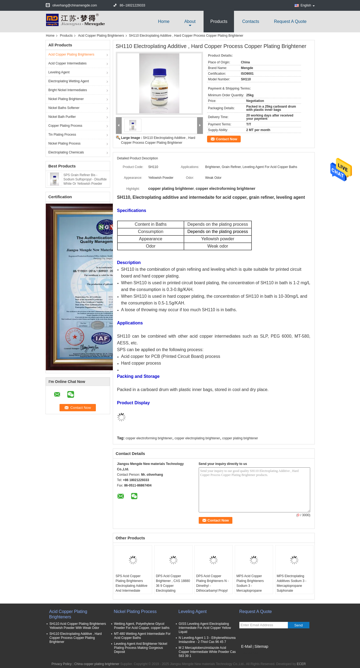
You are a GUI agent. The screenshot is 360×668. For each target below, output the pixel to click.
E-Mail (246, 646)
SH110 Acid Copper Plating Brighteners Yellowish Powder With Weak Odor (78, 626)
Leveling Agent (59, 72)
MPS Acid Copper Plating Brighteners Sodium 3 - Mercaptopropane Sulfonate (250, 585)
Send (298, 625)
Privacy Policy (61, 664)
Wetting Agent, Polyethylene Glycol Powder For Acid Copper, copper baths (142, 626)
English (307, 5)
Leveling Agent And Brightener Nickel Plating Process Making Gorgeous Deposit (140, 648)
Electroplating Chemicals (66, 152)
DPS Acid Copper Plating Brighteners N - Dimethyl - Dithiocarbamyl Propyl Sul (212, 585)
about (189, 21)
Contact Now (226, 139)
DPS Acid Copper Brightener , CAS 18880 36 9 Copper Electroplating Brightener (173, 585)
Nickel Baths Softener (63, 108)
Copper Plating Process (65, 126)
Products (218, 21)
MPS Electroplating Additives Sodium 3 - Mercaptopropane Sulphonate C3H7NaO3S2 (291, 585)
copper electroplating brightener (197, 438)
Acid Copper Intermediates (67, 63)
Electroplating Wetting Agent (68, 81)
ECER (301, 664)
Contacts (250, 21)
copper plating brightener (240, 438)
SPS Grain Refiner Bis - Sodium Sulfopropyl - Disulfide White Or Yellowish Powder (85, 179)
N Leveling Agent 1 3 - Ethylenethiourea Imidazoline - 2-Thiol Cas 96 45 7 (207, 640)
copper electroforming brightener (148, 438)
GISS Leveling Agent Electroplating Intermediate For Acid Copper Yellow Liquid (205, 628)
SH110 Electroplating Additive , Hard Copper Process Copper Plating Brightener (76, 638)
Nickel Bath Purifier (62, 117)
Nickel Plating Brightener (66, 99)
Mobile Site (248, 653)
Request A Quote (290, 21)
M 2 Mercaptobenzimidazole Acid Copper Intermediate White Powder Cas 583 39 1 (207, 652)
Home (164, 21)
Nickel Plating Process (64, 143)
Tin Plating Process (62, 134)
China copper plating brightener (96, 664)
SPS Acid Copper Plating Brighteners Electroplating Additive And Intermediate (131, 583)
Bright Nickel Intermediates (67, 90)
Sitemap (261, 646)
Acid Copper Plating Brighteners (101, 35)
